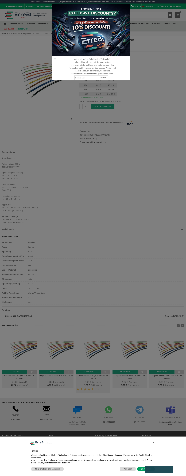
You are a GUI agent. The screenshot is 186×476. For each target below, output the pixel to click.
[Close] (132, 6)
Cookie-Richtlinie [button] (146, 455)
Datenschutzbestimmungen (89, 74)
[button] (154, 443)
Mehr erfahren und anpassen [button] (47, 469)
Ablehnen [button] (128, 469)
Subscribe (103, 78)
